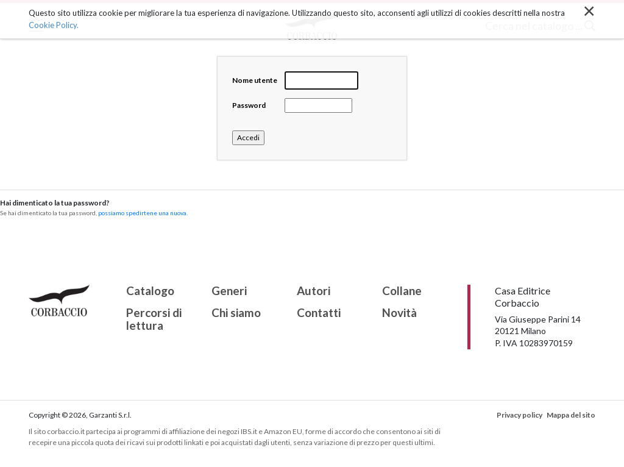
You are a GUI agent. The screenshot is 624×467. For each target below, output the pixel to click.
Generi (229, 291)
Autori (313, 291)
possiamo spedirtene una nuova (142, 212)
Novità (399, 313)
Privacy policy (519, 414)
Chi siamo (236, 313)
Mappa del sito (571, 414)
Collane (402, 291)
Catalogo (150, 291)
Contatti (319, 313)
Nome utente (254, 80)
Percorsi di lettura (154, 319)
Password (249, 105)
